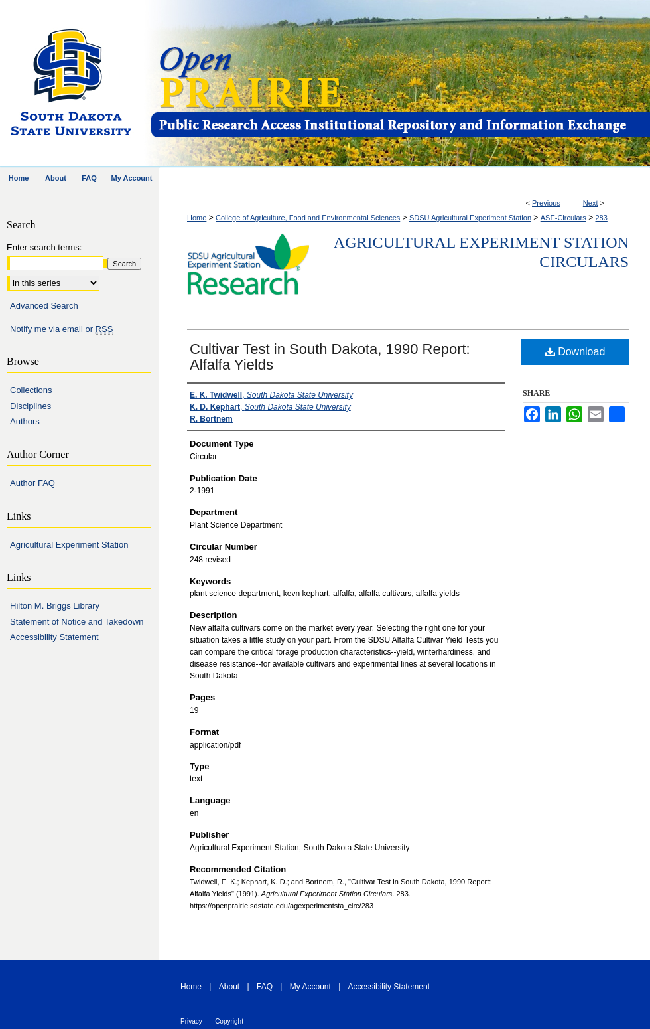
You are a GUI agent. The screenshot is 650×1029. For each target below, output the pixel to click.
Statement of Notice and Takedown (76, 622)
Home (196, 218)
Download (575, 351)
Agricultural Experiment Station (69, 545)
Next (590, 203)
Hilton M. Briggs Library (54, 606)
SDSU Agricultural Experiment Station (470, 218)
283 (601, 218)
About (229, 986)
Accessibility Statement (54, 637)
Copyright (229, 1021)
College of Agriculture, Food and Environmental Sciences (308, 218)
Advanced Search (44, 306)
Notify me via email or (61, 329)
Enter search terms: (44, 247)
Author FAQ (32, 483)
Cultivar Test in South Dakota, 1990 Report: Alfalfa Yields (330, 357)
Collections (31, 390)
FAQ (265, 986)
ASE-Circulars (563, 218)
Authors (25, 421)
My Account (310, 986)
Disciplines (30, 406)
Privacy (191, 1021)
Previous (546, 203)
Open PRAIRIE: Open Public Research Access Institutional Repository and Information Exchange (399, 84)
